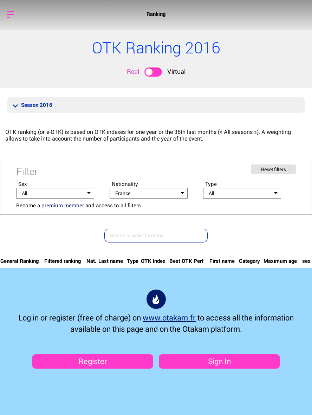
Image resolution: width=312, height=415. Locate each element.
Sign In (219, 361)
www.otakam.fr (169, 317)
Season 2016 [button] (32, 104)
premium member (62, 205)
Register (92, 361)
